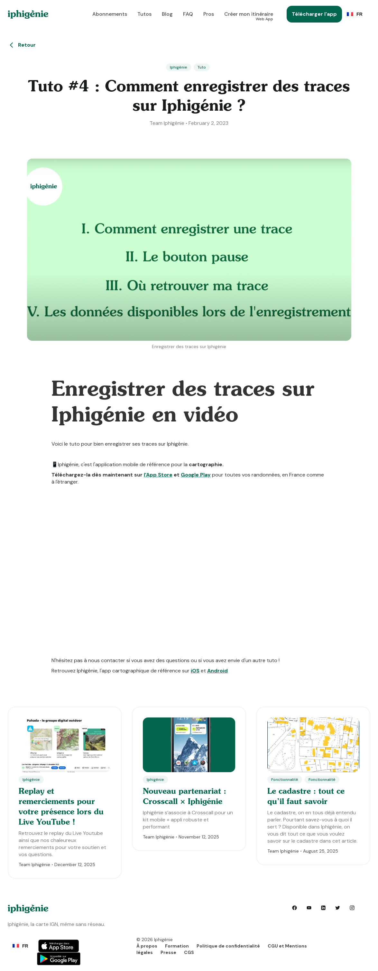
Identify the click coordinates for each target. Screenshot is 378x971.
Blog (167, 14)
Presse (168, 952)
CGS (189, 952)
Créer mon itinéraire (248, 15)
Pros (208, 14)
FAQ (188, 14)
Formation (177, 946)
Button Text (58, 945)
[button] (356, 14)
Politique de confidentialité (228, 946)
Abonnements (109, 14)
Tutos (144, 14)
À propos (146, 946)
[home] (28, 14)
